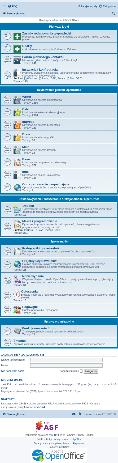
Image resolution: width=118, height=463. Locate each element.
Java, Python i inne (47, 230)
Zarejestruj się (32, 354)
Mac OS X (74, 78)
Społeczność (59, 241)
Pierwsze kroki (59, 26)
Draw (26, 134)
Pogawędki (30, 307)
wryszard (39, 407)
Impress (28, 121)
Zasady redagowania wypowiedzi (46, 33)
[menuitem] (12, 6)
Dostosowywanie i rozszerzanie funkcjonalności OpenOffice (58, 199)
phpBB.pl (76, 439)
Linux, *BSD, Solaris (52, 78)
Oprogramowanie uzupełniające (45, 184)
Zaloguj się (9, 354)
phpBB (52, 435)
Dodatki (28, 206)
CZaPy (27, 46)
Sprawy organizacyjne (59, 321)
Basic (29, 230)
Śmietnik (19, 341)
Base (26, 159)
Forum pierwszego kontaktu (43, 57)
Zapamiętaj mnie (71, 371)
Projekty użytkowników (39, 261)
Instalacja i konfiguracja (40, 69)
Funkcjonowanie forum (39, 328)
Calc (25, 109)
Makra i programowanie (39, 221)
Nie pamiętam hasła (12, 371)
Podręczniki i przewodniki (41, 248)
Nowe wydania (33, 276)
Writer (26, 96)
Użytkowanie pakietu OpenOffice (59, 90)
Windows (31, 78)
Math (26, 147)
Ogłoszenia (29, 291)
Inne (25, 172)
